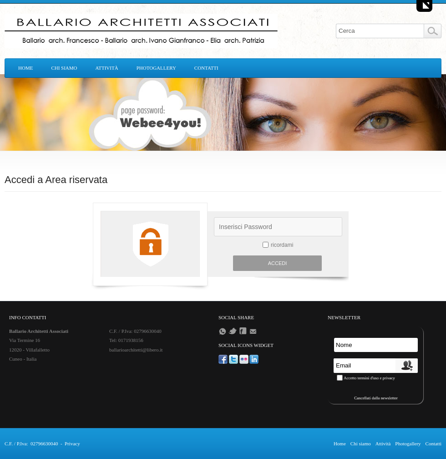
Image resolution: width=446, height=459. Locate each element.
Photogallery (156, 68)
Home (25, 68)
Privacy (72, 443)
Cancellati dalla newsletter (375, 398)
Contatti (206, 68)
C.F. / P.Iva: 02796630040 (31, 443)
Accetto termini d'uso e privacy (369, 378)
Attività (107, 68)
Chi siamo (64, 68)
